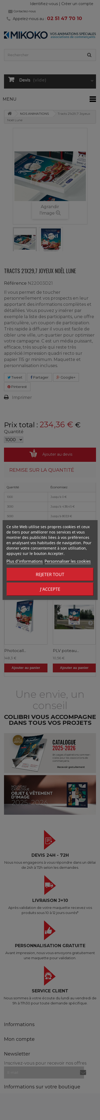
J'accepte (50, 589)
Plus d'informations (24, 561)
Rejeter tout (50, 574)
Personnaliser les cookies (68, 561)
